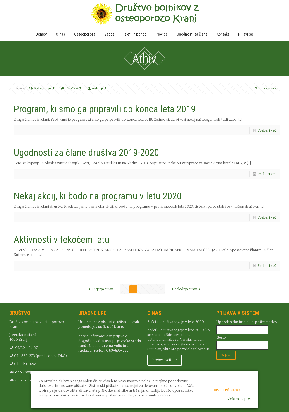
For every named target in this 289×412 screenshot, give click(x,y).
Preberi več (267, 130)
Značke (71, 88)
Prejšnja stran (100, 289)
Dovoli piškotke (226, 389)
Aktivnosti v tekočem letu (61, 239)
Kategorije (42, 88)
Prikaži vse (265, 88)
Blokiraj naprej (239, 399)
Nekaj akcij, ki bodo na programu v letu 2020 (98, 196)
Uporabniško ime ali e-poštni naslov (246, 322)
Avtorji (97, 88)
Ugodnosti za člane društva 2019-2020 (86, 152)
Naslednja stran (187, 289)
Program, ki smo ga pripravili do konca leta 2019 (105, 109)
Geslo (221, 337)
